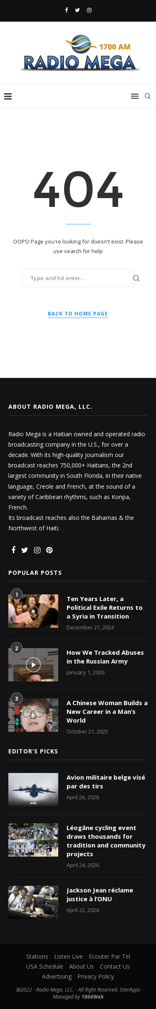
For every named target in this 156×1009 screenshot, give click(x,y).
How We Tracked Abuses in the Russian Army (105, 656)
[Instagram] (89, 10)
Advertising (57, 976)
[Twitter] (77, 10)
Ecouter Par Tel (109, 956)
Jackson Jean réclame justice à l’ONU (100, 894)
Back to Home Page (78, 313)
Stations (37, 956)
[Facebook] (66, 10)
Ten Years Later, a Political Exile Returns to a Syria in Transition (105, 607)
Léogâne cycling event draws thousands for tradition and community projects (106, 840)
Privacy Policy (95, 976)
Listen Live (68, 956)
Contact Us (115, 966)
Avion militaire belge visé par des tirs (106, 781)
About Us (81, 966)
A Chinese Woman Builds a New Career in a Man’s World (107, 711)
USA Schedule (44, 966)
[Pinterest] (49, 550)
